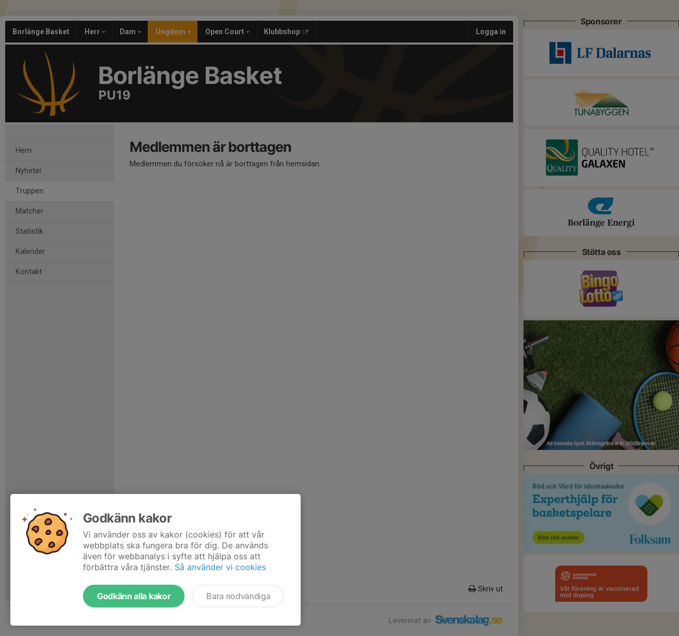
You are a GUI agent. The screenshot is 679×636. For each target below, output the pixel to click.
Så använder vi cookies (220, 567)
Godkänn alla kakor (134, 596)
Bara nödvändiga (238, 596)
